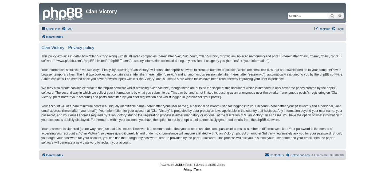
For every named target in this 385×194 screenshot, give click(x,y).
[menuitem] (67, 29)
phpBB (179, 164)
